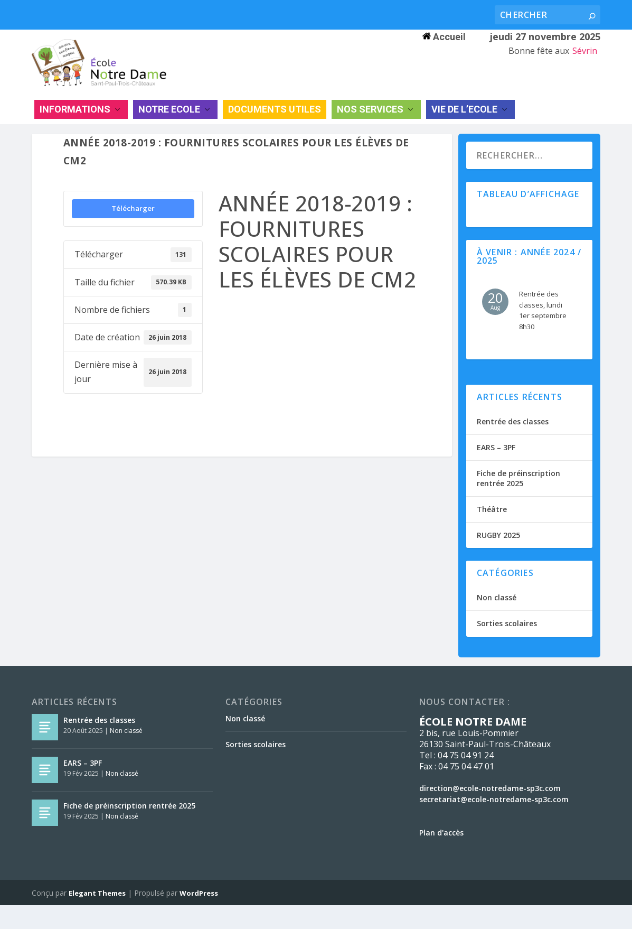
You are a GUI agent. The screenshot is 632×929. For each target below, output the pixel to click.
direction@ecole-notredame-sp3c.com (490, 812)
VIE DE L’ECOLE (464, 126)
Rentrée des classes (513, 445)
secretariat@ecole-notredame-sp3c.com (494, 823)
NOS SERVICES (370, 126)
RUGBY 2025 (498, 559)
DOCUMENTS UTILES (274, 126)
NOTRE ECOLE (169, 126)
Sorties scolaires (507, 648)
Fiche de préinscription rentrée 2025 (518, 502)
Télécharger (133, 232)
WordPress (199, 917)
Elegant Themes (97, 917)
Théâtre (492, 533)
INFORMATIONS (75, 126)
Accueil (444, 36)
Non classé (496, 621)
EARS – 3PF (496, 471)
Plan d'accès (441, 856)
